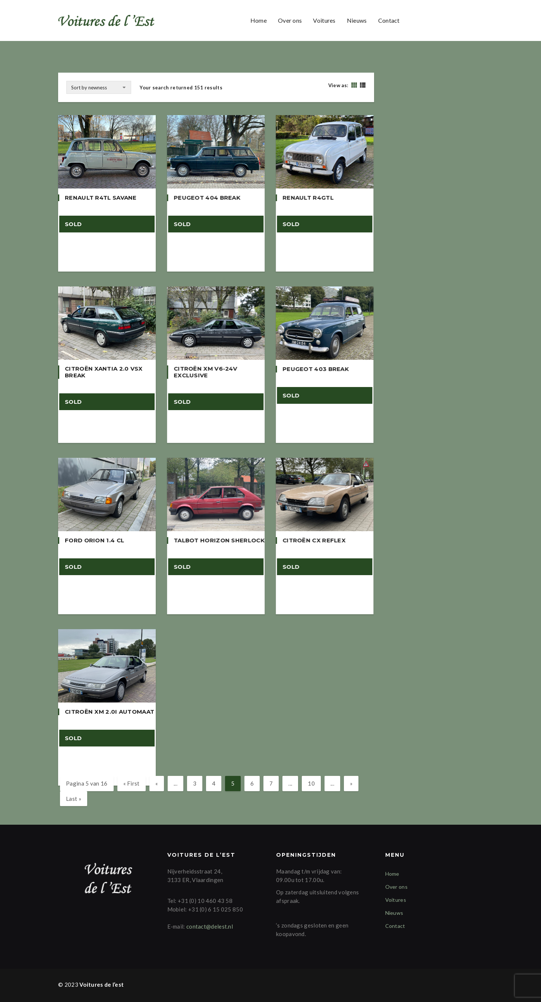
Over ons (290, 20)
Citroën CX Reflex (313, 540)
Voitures (324, 20)
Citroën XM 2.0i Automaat (109, 711)
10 (311, 783)
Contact (389, 20)
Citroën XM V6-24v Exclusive (205, 372)
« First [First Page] (131, 783)
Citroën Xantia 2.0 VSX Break (104, 372)
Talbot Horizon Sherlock (219, 540)
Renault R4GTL (307, 197)
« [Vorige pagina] (156, 783)
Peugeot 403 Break (315, 369)
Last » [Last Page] (73, 798)
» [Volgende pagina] (351, 783)
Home (258, 20)
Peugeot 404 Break (207, 197)
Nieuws (357, 20)
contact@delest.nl (209, 926)
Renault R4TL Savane (101, 197)
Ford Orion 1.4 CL (94, 540)
